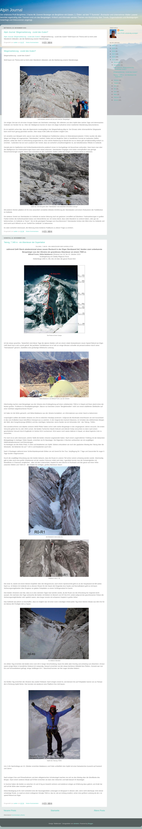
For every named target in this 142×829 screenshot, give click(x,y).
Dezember (117, 62)
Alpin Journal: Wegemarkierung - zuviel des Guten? (26, 32)
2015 (114, 60)
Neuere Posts (10, 810)
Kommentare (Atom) (18, 815)
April (115, 91)
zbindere (76, 823)
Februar (116, 97)
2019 (114, 48)
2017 (114, 54)
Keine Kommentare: (32, 42)
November (117, 65)
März (115, 94)
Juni (115, 86)
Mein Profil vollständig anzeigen (127, 33)
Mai (115, 89)
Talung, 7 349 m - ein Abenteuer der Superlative (24, 242)
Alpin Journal (11, 10)
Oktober (116, 80)
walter (122, 30)
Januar (116, 100)
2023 (114, 45)
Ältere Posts (99, 810)
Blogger (90, 823)
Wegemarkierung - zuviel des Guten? (20, 51)
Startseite (55, 810)
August (116, 83)
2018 (114, 51)
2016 (114, 57)
